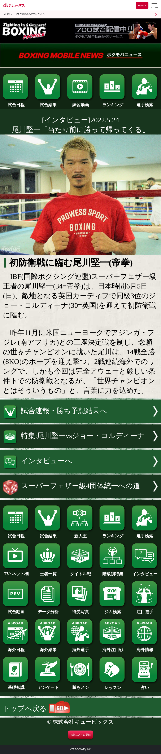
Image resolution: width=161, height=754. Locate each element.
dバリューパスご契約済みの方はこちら (24, 14)
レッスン (112, 685)
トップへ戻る (36, 708)
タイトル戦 (80, 571)
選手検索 (145, 102)
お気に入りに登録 (80, 734)
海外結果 (48, 647)
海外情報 (145, 647)
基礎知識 (16, 685)
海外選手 (80, 647)
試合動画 (16, 609)
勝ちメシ (80, 685)
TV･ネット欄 (16, 571)
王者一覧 (48, 571)
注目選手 (145, 609)
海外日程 (16, 647)
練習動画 (80, 102)
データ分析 (48, 609)
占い (145, 685)
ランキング (112, 102)
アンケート (48, 685)
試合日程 (16, 102)
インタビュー (145, 571)
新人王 (80, 533)
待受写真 (80, 609)
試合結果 (48, 102)
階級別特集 (112, 571)
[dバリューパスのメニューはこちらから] (154, 5)
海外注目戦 (112, 647)
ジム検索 (112, 609)
